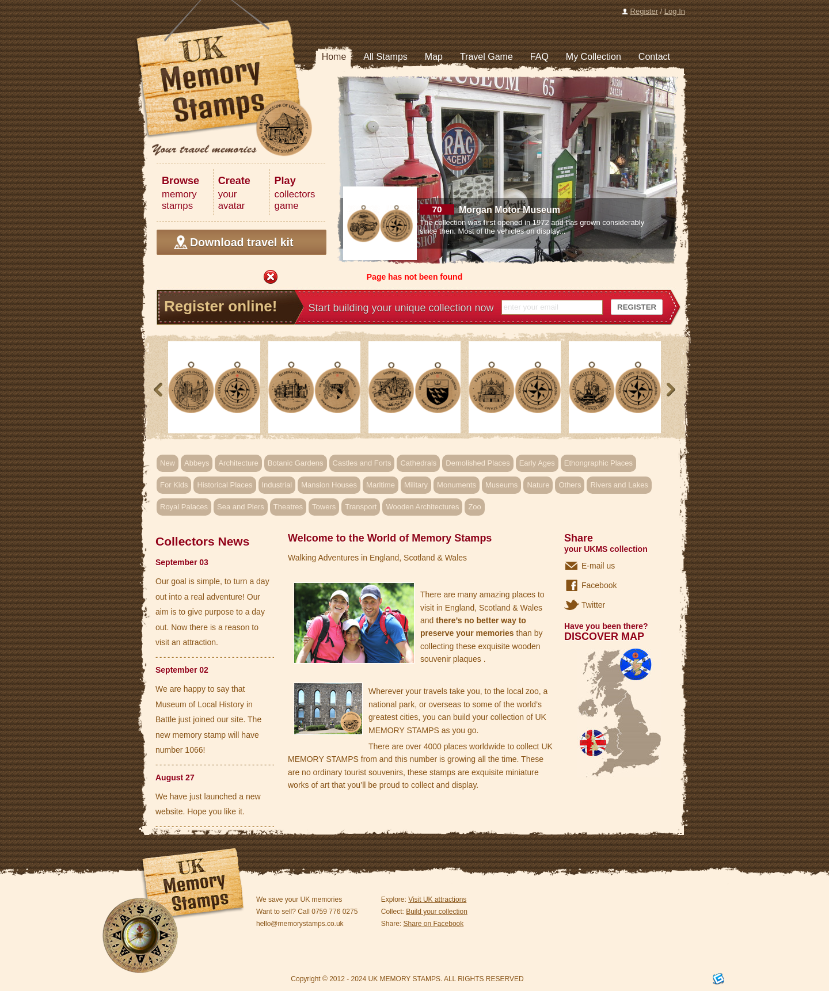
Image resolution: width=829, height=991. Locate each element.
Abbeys (196, 463)
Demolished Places (477, 463)
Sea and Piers (240, 506)
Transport (361, 506)
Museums (501, 485)
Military (416, 485)
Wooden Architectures (422, 506)
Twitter (593, 604)
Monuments (456, 485)
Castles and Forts (362, 463)
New (167, 463)
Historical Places (224, 485)
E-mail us (598, 565)
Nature (538, 485)
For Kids (174, 485)
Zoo (474, 506)
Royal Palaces (184, 506)
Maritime (380, 485)
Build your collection (436, 912)
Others (569, 485)
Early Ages (537, 463)
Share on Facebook (434, 924)
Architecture (238, 463)
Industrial (277, 485)
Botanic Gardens (296, 463)
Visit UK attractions (437, 899)
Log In (674, 11)
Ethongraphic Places (598, 463)
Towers (324, 506)
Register (644, 11)
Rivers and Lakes (619, 485)
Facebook (599, 585)
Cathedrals (418, 463)
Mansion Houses (329, 485)
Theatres (288, 506)
